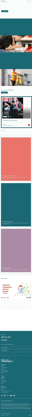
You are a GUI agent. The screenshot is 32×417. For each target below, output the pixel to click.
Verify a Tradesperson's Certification (6, 390)
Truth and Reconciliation (27, 408)
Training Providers (4, 350)
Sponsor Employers (4, 347)
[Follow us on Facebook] (14, 395)
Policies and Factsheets (4, 370)
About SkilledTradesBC (4, 367)
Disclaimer (7, 415)
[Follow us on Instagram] (1, 395)
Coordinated (8, 125)
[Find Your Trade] (4, 11)
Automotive (5, 116)
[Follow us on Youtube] (11, 395)
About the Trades (3, 365)
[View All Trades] (4, 93)
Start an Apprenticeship (4, 392)
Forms (2, 389)
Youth (2, 383)
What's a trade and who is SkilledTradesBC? (7, 344)
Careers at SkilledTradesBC (5, 371)
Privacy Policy (3, 415)
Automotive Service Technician (10, 120)
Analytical (4, 125)
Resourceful (12, 125)
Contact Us (2, 373)
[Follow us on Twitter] (7, 395)
